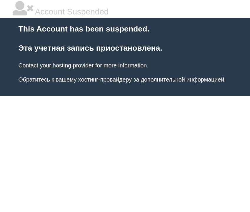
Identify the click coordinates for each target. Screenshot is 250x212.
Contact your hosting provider (56, 65)
